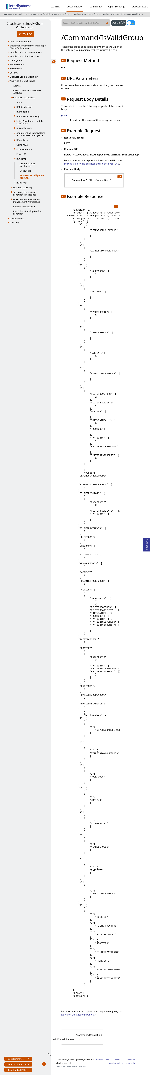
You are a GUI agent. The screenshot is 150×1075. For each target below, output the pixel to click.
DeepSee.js (25, 170)
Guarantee (117, 1059)
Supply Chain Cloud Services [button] (24, 56)
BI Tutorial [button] (21, 182)
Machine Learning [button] (22, 187)
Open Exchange (116, 6)
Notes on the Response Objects (78, 1014)
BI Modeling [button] (22, 111)
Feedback (146, 544)
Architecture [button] (16, 68)
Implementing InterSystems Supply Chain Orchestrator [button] (28, 47)
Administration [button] (17, 64)
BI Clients (89, 14)
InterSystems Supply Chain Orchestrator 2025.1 (22, 14)
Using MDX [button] (22, 144)
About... (17, 85)
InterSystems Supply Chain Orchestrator (25, 25)
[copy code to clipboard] (119, 176)
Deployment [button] (16, 60)
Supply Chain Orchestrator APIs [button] (26, 52)
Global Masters (140, 6)
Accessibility (130, 1059)
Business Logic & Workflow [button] (24, 76)
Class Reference (18, 1059)
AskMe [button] (119, 22)
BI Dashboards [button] (24, 128)
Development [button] (17, 218)
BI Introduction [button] (24, 106)
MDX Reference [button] (24, 149)
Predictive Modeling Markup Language (27, 212)
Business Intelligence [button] (24, 97)
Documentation (75, 6)
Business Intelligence (74, 14)
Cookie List (130, 1063)
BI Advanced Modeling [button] (28, 116)
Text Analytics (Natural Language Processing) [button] (24, 193)
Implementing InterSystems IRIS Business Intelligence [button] (30, 134)
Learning (55, 6)
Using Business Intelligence (27, 164)
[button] (63, 60)
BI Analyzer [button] (22, 140)
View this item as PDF (18, 1065)
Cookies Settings (116, 1063)
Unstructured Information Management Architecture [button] (26, 200)
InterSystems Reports (24, 206)
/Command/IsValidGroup (132, 14)
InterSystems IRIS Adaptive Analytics (27, 91)
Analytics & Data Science (54, 14)
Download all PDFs (17, 1070)
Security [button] (14, 72)
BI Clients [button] (21, 158)
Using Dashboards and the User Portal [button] (30, 122)
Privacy (99, 1059)
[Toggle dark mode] (131, 22)
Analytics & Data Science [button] (22, 80)
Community (96, 6)
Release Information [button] (20, 41)
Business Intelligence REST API (107, 14)
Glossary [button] (14, 222)
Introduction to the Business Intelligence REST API (91, 163)
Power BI (21, 154)
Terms (106, 1059)
